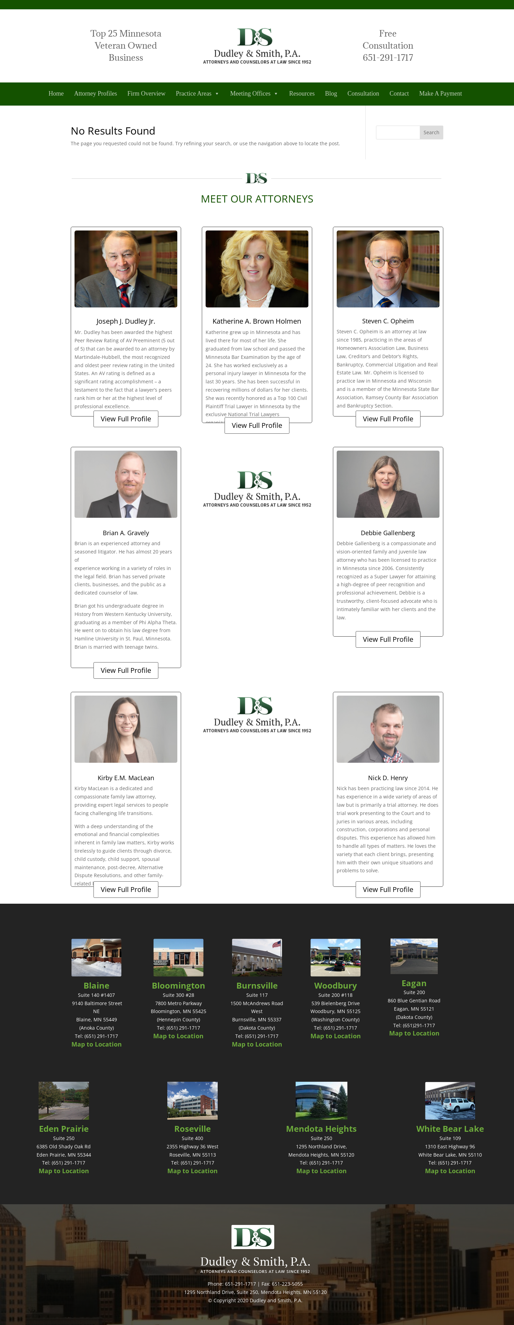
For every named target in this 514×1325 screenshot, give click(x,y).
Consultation (363, 93)
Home (56, 93)
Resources (302, 93)
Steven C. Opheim (388, 321)
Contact (399, 93)
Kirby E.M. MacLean (126, 778)
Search (431, 132)
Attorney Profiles (95, 93)
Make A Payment (440, 93)
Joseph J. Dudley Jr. (126, 321)
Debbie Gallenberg (388, 533)
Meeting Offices (254, 93)
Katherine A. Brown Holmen (256, 321)
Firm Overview (146, 93)
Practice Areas (198, 93)
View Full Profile (126, 418)
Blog (331, 93)
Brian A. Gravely (126, 533)
